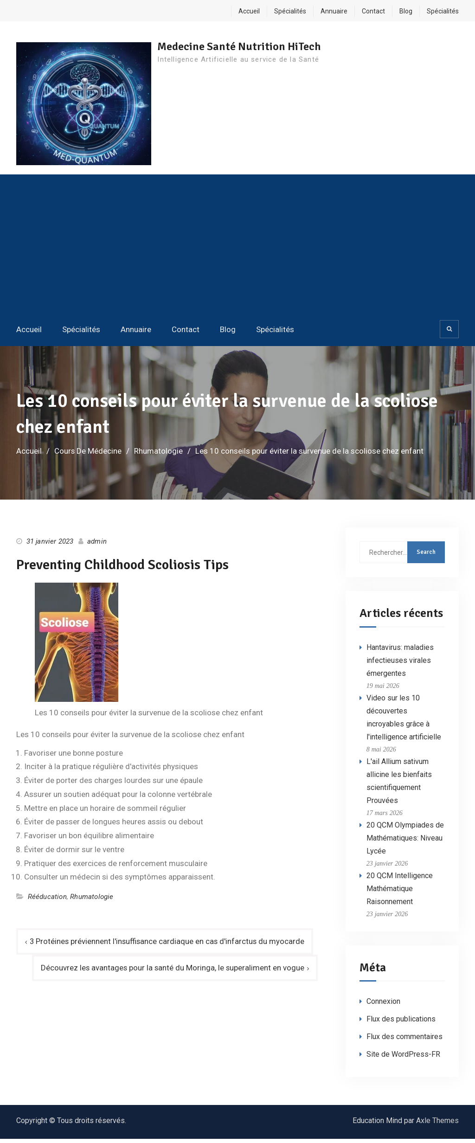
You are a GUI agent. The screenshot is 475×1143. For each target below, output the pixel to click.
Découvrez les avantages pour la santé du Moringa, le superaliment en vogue (171, 971)
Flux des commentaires (404, 1040)
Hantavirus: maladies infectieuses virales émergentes (400, 664)
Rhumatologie (91, 900)
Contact (373, 11)
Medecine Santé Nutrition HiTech (244, 46)
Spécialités (290, 11)
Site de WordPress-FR (403, 1058)
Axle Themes (437, 1124)
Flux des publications (401, 1023)
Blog (405, 11)
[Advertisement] (237, 250)
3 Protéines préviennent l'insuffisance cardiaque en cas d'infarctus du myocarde (168, 945)
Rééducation (47, 900)
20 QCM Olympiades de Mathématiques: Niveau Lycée (405, 841)
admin (97, 545)
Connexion (383, 1005)
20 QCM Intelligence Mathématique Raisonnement (399, 892)
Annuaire (334, 11)
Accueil (249, 11)
